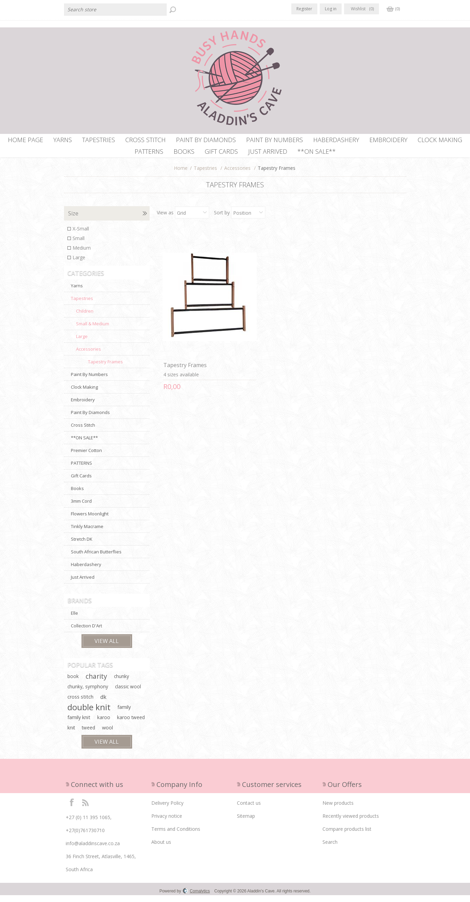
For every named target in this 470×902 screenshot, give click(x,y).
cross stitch (80, 703)
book (73, 683)
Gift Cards (81, 482)
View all (106, 648)
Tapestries (205, 175)
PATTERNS (81, 470)
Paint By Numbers (89, 381)
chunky (121, 683)
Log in (330, 9)
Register (304, 9)
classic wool (128, 693)
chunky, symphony (87, 693)
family (124, 714)
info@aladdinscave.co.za (93, 850)
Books (77, 495)
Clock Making (84, 394)
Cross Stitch (83, 432)
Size (73, 220)
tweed (88, 734)
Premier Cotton (86, 457)
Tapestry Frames (183, 343)
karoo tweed (131, 724)
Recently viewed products (350, 822)
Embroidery (83, 406)
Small (79, 245)
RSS (85, 809)
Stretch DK (81, 546)
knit (71, 734)
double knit (89, 714)
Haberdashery (86, 571)
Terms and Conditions (175, 835)
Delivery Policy (167, 809)
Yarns (77, 292)
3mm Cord (81, 508)
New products (338, 809)
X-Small (81, 235)
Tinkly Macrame (87, 533)
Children (84, 318)
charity (96, 683)
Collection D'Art (86, 632)
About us (161, 848)
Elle (74, 620)
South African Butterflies (96, 558)
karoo (103, 724)
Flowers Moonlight (90, 520)
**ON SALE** (84, 444)
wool (107, 734)
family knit (78, 724)
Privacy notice (166, 822)
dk (103, 703)
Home (181, 175)
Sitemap (246, 822)
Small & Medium (92, 330)
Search (330, 848)
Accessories (237, 175)
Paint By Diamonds (90, 419)
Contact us (249, 809)
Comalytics (196, 897)
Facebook (72, 809)
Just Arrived (82, 584)
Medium (82, 254)
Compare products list (346, 835)
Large (79, 264)
